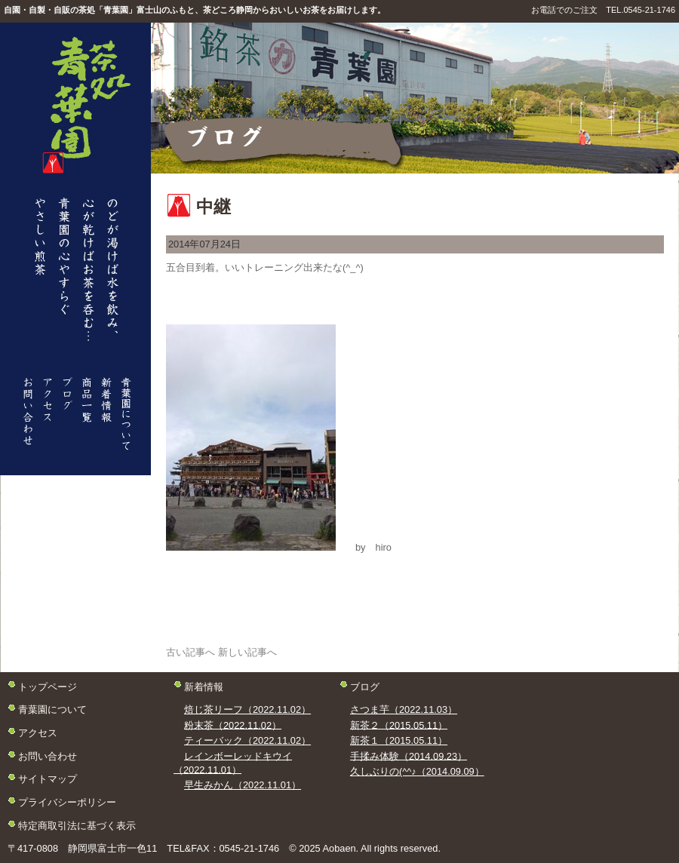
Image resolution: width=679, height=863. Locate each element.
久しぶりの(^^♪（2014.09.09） (417, 771)
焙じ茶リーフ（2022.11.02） (247, 709)
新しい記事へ (247, 652)
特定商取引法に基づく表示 (77, 825)
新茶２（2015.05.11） (398, 724)
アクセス (37, 733)
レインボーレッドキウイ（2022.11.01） (233, 762)
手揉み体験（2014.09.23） (408, 755)
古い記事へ (190, 652)
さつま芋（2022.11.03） (403, 709)
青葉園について (52, 709)
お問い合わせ (47, 755)
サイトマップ (47, 779)
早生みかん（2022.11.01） (242, 785)
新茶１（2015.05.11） (398, 740)
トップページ (47, 686)
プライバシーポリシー (67, 802)
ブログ (364, 686)
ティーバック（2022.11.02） (247, 740)
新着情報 (203, 686)
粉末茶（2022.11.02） (232, 724)
